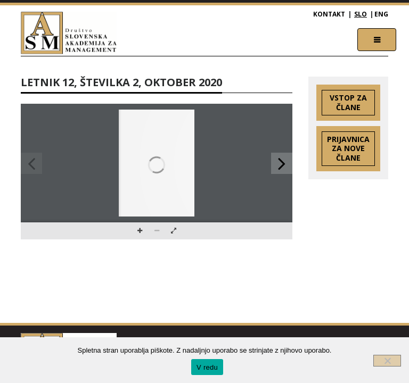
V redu (207, 367)
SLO (360, 14)
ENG (381, 14)
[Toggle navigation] (376, 39)
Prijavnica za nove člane (348, 148)
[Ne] (387, 361)
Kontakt (329, 14)
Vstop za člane (348, 102)
